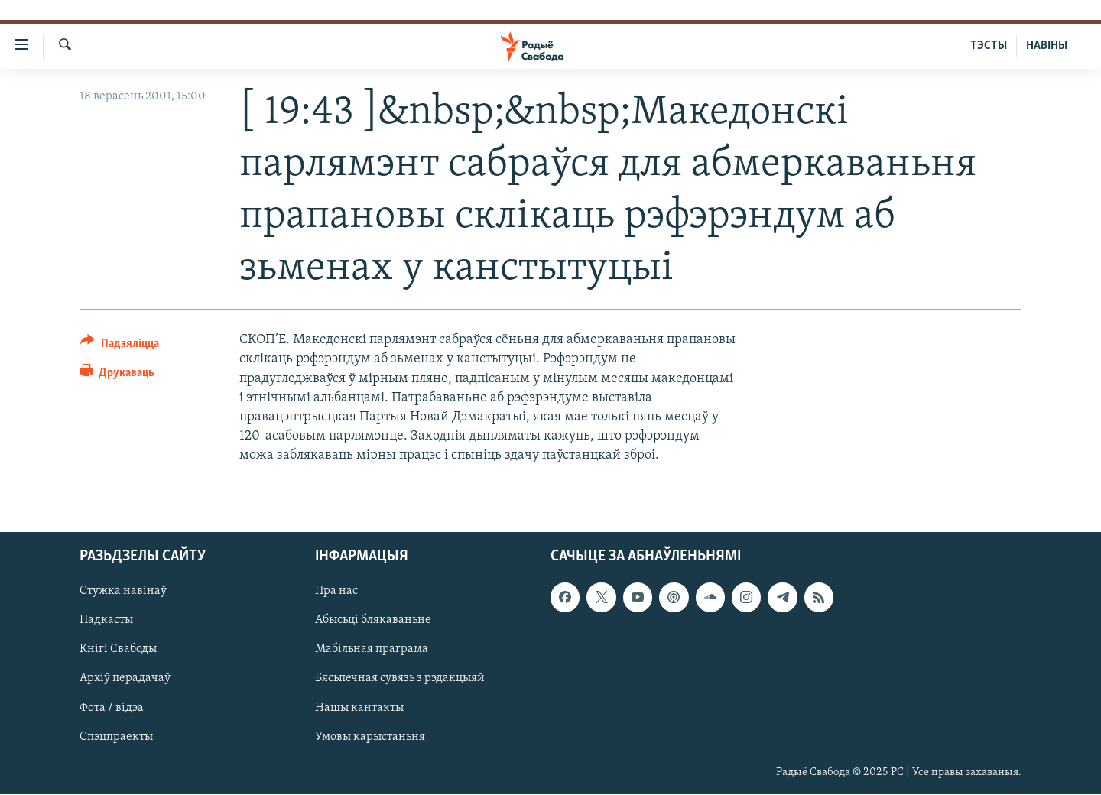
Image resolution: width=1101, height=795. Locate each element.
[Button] (119, 346)
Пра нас (336, 592)
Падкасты (106, 621)
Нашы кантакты (359, 708)
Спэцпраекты (116, 737)
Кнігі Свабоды (118, 650)
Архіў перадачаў (125, 679)
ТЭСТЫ (988, 46)
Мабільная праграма (371, 650)
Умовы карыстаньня (370, 737)
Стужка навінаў (123, 592)
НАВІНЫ (1046, 46)
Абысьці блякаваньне (373, 621)
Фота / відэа (112, 708)
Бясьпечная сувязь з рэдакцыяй (400, 679)
